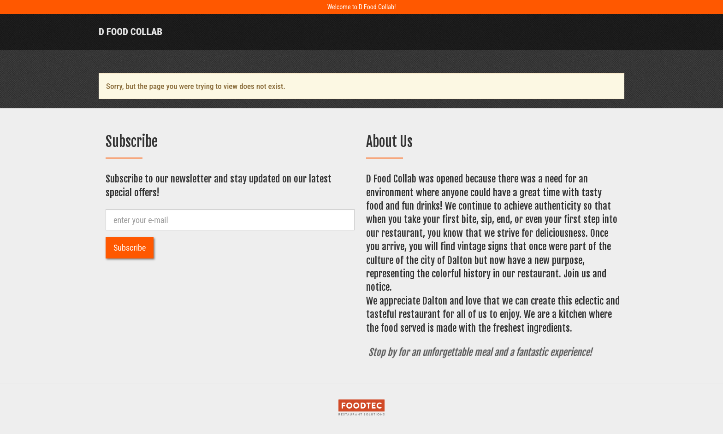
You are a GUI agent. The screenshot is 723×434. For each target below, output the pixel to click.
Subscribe (129, 247)
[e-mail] (230, 219)
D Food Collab (130, 31)
